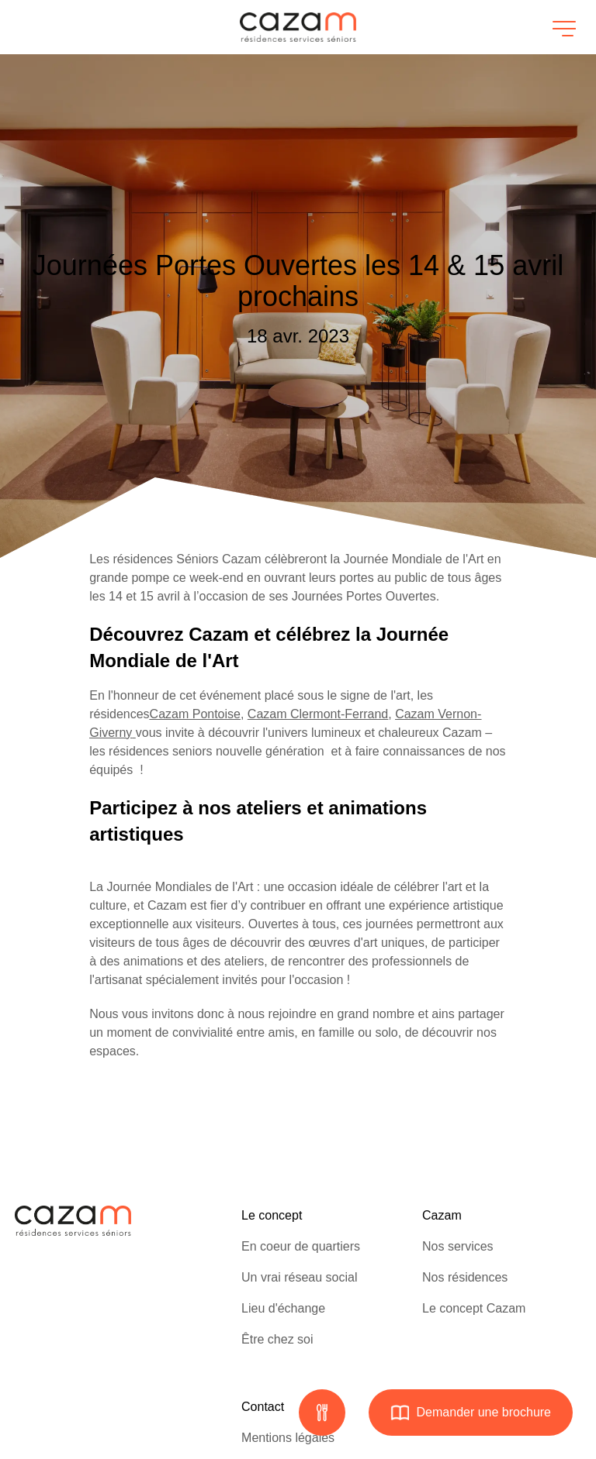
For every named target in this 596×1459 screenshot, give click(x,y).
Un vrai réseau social (299, 1277)
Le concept (271, 1215)
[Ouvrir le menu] (561, 27)
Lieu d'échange (283, 1308)
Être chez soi (277, 1339)
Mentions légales (287, 1437)
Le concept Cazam (473, 1308)
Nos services (458, 1246)
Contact (262, 1406)
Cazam (442, 1215)
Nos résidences (465, 1277)
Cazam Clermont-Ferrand (318, 714)
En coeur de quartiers (300, 1246)
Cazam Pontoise (195, 714)
